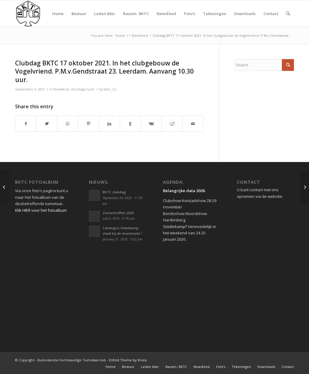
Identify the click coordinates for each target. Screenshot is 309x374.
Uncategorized (82, 89)
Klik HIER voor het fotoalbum (41, 210)
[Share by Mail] (193, 124)
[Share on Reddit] (172, 124)
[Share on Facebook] (25, 124)
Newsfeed (61, 89)
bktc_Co (110, 89)
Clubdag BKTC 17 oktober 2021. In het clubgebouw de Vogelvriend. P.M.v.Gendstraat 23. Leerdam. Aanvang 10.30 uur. (104, 71)
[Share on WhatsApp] (67, 124)
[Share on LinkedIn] (109, 124)
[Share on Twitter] (47, 124)
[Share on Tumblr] (130, 124)
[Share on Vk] (151, 124)
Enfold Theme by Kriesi (128, 360)
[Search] (288, 13)
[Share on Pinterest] (88, 124)
